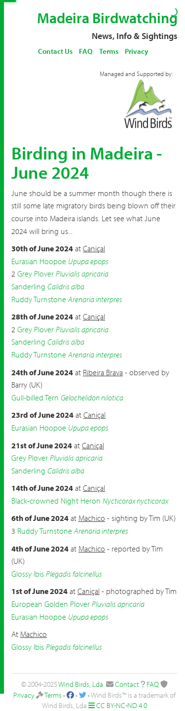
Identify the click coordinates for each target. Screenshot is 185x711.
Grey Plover (35, 273)
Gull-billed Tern (35, 397)
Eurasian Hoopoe (38, 261)
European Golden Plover (50, 604)
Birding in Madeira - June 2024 (86, 162)
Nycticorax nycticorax (135, 501)
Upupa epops (88, 261)
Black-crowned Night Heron (56, 501)
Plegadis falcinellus (74, 574)
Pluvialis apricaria (82, 273)
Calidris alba (65, 286)
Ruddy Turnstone (38, 299)
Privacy (136, 51)
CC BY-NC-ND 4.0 (121, 705)
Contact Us (55, 51)
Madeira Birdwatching (107, 17)
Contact (127, 684)
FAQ (86, 51)
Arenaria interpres (95, 299)
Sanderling (28, 286)
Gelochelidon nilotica (92, 397)
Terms (108, 51)
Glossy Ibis (27, 574)
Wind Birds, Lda (80, 684)
